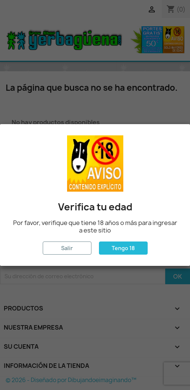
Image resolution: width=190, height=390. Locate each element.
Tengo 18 (123, 248)
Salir (67, 248)
